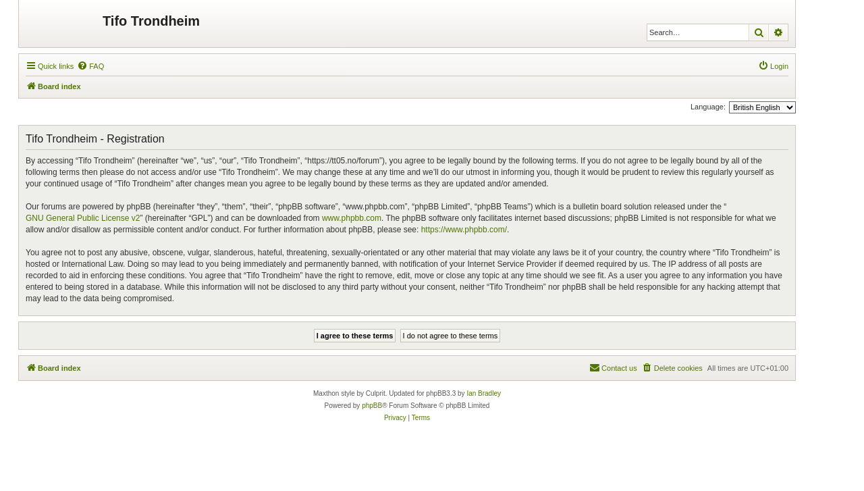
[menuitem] (90, 66)
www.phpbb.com (351, 218)
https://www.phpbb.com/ (464, 229)
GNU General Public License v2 (83, 218)
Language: (708, 107)
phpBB (372, 405)
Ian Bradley (483, 393)
